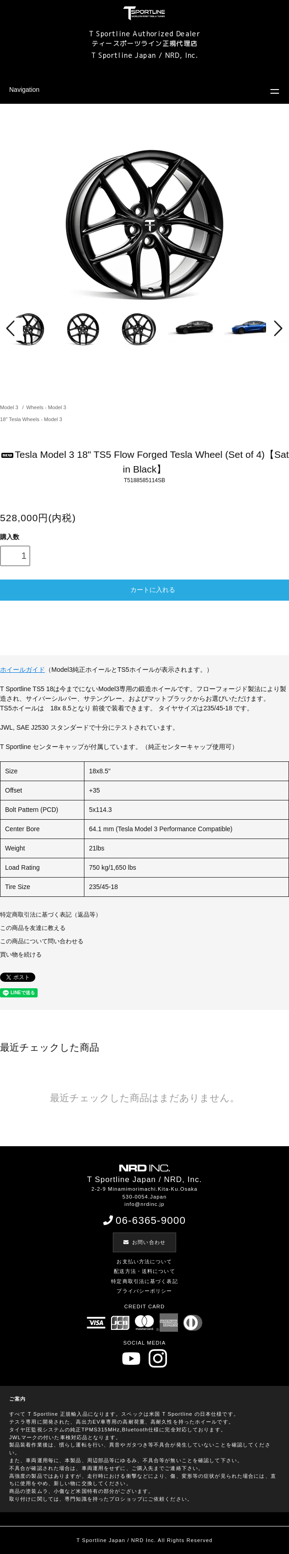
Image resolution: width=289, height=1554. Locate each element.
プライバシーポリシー (144, 1291)
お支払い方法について (144, 1261)
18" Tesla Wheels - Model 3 (31, 419)
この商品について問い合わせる (41, 941)
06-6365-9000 (144, 1220)
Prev (11, 329)
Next (277, 329)
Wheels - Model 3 (46, 407)
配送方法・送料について (144, 1271)
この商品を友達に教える (33, 928)
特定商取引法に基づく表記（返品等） (50, 915)
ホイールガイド (22, 669)
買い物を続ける (21, 955)
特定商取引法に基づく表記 (144, 1281)
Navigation (24, 89)
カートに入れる (144, 589)
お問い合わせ (144, 1242)
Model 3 (10, 407)
